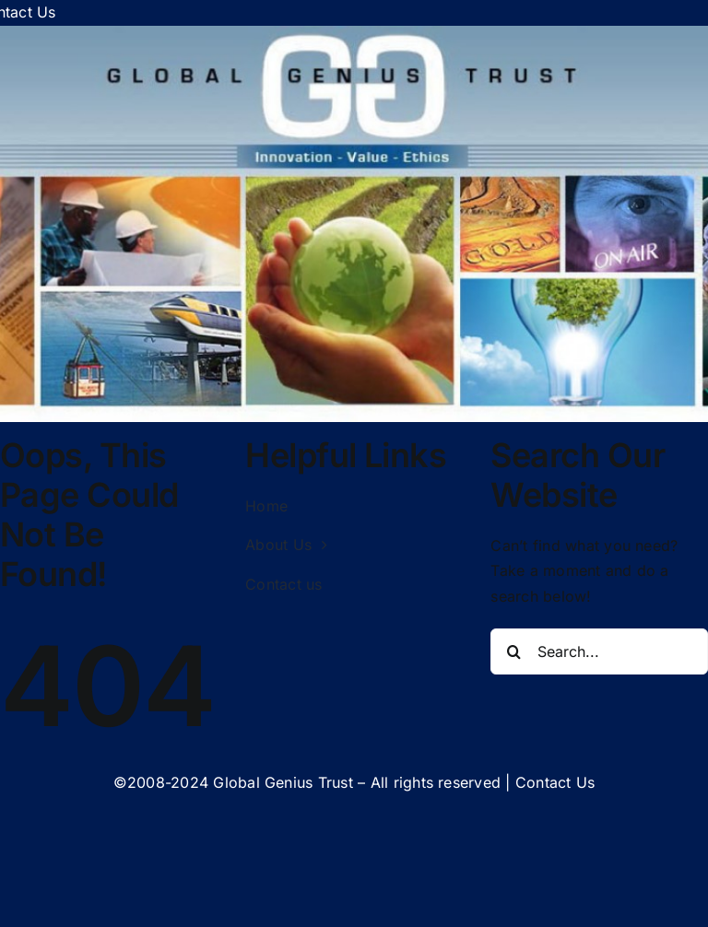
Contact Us (555, 782)
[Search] (513, 651)
